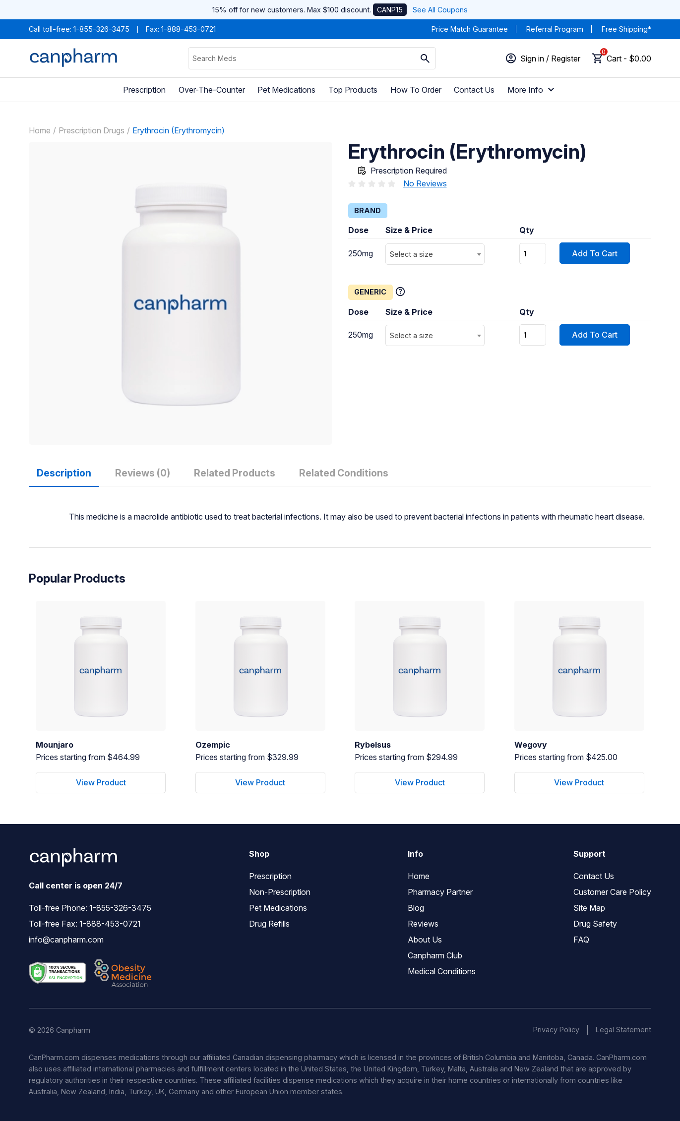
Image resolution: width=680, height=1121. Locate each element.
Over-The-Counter (212, 90)
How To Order (415, 90)
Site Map (589, 908)
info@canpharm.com (66, 939)
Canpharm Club (435, 955)
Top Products (352, 90)
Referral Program (554, 29)
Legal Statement (623, 1029)
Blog (416, 908)
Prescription (144, 90)
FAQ (581, 939)
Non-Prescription (279, 892)
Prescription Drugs (91, 130)
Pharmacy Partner (440, 892)
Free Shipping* (626, 29)
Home (40, 130)
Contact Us (474, 90)
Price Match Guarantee (470, 29)
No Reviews (425, 183)
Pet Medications (286, 90)
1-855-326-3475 (101, 29)
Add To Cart (595, 253)
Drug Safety (595, 924)
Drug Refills (269, 924)
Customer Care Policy (612, 892)
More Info (532, 90)
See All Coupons (440, 9)
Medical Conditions (442, 971)
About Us (425, 939)
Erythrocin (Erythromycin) (178, 130)
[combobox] (435, 254)
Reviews (423, 924)
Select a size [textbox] (411, 254)
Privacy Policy (556, 1029)
